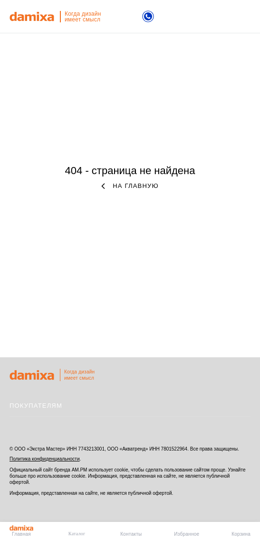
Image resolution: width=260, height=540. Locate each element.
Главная (21, 531)
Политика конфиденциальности (45, 458)
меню (245, 16)
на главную (130, 185)
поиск (213, 16)
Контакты (131, 534)
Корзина (240, 534)
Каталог (77, 533)
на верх (240, 375)
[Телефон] (148, 17)
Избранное (186, 534)
